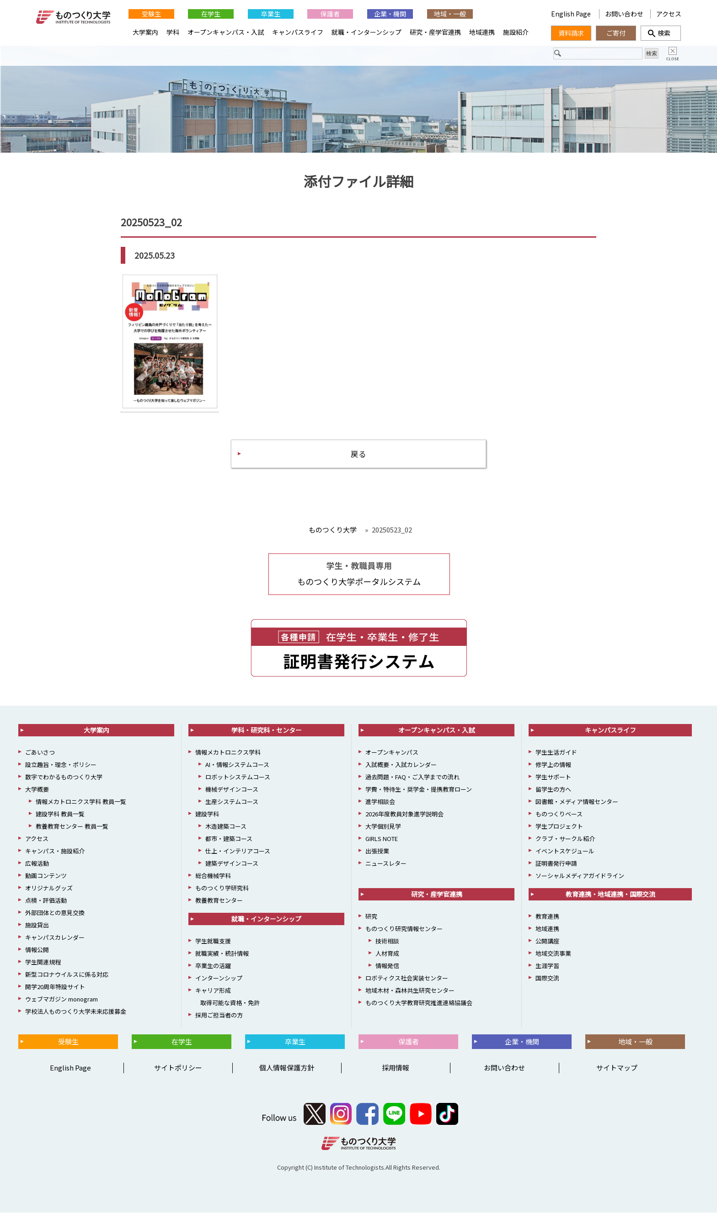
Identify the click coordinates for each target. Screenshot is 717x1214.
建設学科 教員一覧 (60, 815)
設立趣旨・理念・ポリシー (60, 765)
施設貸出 (37, 926)
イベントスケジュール (564, 852)
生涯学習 (547, 967)
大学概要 (37, 790)
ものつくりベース (559, 815)
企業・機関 (390, 13)
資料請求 (571, 32)
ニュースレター (386, 864)
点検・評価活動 (46, 901)
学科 (172, 32)
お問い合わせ (624, 13)
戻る (358, 454)
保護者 (330, 13)
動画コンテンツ (46, 877)
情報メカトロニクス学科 (228, 753)
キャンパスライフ (297, 32)
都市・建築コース (228, 840)
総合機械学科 (213, 877)
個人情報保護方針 (286, 1069)
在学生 (210, 13)
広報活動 (37, 864)
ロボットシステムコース (237, 778)
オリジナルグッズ (49, 889)
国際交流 (547, 979)
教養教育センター (219, 901)
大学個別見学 (383, 827)
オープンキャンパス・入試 (225, 32)
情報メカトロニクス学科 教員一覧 (81, 803)
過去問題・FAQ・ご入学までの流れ (412, 778)
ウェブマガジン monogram (61, 1000)
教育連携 (547, 917)
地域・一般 (450, 13)
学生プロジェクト (559, 827)
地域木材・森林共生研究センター (410, 991)
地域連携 (482, 32)
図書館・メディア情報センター (576, 803)
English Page (571, 13)
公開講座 (547, 942)
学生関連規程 (43, 963)
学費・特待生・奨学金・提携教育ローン (418, 790)
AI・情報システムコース (237, 765)
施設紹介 (516, 32)
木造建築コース (225, 827)
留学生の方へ (553, 790)
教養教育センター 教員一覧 (72, 827)
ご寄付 (616, 32)
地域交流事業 (553, 954)
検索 (660, 32)
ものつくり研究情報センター (404, 930)
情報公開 (37, 951)
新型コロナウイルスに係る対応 (66, 975)
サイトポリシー (178, 1069)
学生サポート (553, 778)
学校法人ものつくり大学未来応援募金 (75, 1012)
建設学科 (207, 815)
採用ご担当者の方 (219, 1016)
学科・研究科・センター (266, 731)
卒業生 (270, 13)
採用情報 (395, 1069)
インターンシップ (218, 979)
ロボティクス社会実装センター (406, 979)
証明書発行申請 (556, 864)
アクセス (668, 13)
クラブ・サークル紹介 (565, 840)
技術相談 (387, 942)
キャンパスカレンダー (55, 938)
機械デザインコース (231, 790)
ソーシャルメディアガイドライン (579, 877)
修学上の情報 (553, 765)
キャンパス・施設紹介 (55, 852)
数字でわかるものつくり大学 (63, 778)
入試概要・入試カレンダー (401, 765)
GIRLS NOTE (381, 840)
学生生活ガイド (556, 753)
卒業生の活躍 (213, 967)
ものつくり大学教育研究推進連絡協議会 (418, 1004)
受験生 (151, 13)
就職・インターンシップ (366, 32)
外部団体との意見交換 (55, 914)
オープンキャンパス (391, 753)
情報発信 (387, 967)
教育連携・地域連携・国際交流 (610, 895)
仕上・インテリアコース (237, 852)
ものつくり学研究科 (222, 889)
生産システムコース (231, 803)
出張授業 (377, 852)
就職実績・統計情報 (222, 954)
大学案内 (145, 32)
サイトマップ (616, 1069)
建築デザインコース (231, 864)
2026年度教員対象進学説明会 (404, 815)
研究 (371, 917)
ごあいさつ (40, 753)
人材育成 (387, 954)
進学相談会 (380, 803)
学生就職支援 (213, 942)
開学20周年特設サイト (55, 988)
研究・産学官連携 (435, 32)
